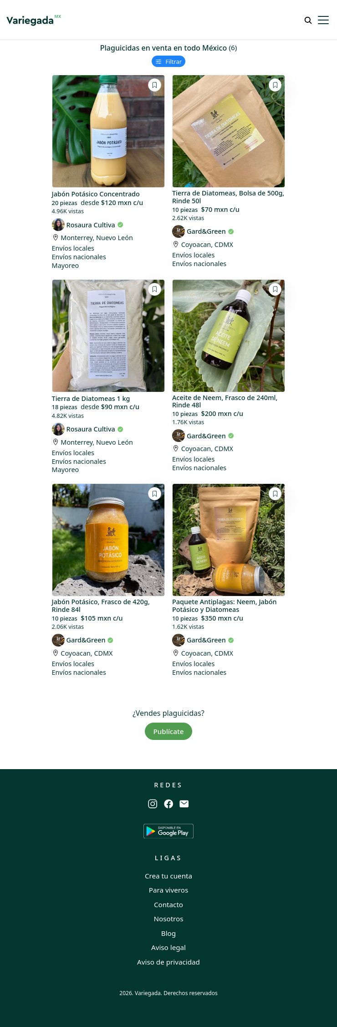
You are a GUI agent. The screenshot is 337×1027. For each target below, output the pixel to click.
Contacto (168, 904)
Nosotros (168, 918)
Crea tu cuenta (168, 875)
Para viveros (169, 889)
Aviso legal (168, 947)
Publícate (168, 731)
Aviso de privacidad (168, 961)
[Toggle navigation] (323, 20)
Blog (168, 933)
